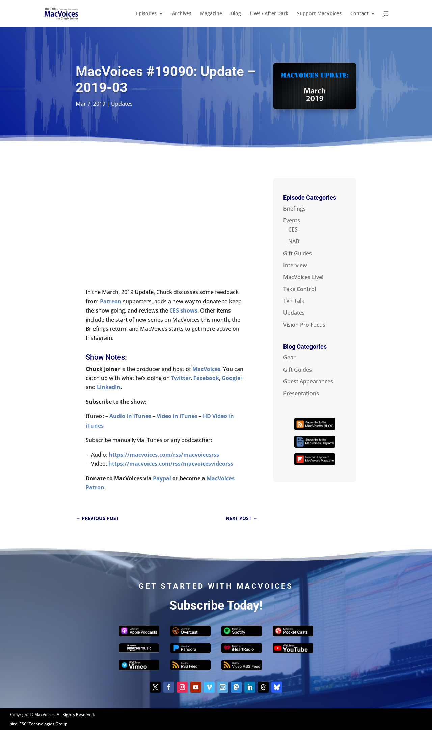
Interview (295, 265)
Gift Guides (297, 253)
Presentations (301, 393)
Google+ (232, 378)
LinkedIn (108, 387)
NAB (293, 241)
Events (291, 220)
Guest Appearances (308, 381)
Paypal (162, 478)
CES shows (183, 310)
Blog (236, 14)
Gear (289, 357)
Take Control (299, 289)
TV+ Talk (293, 300)
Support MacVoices (319, 14)
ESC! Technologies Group (43, 724)
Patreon (111, 301)
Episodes (146, 14)
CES (293, 229)
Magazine (211, 14)
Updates (122, 103)
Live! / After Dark (269, 14)
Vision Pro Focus (304, 324)
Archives (181, 14)
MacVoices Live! (303, 277)
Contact (359, 14)
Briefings (294, 208)
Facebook (206, 378)
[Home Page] (69, 13)
